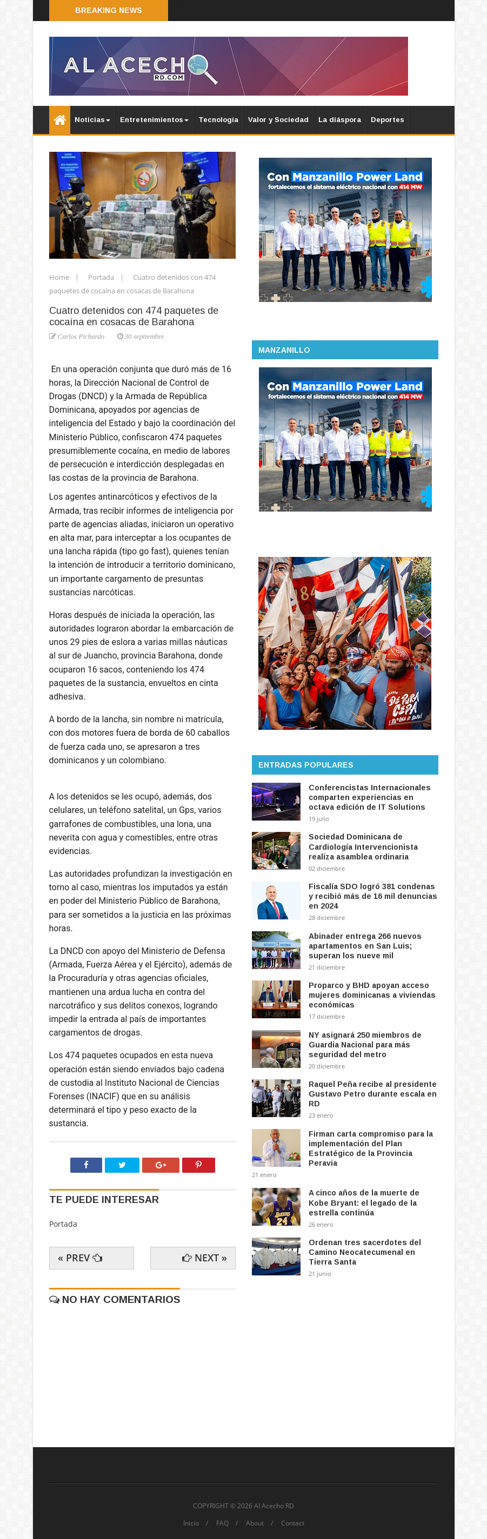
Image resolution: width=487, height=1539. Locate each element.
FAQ (222, 1523)
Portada (102, 277)
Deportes (387, 120)
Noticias (92, 120)
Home (60, 277)
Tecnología (218, 120)
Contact (292, 1523)
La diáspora (339, 120)
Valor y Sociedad (278, 120)
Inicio (191, 1523)
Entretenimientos (154, 120)
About (255, 1523)
